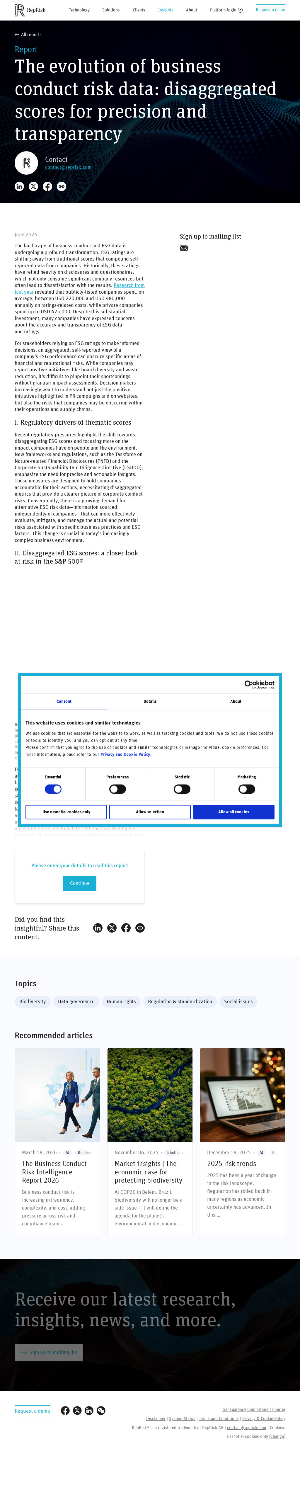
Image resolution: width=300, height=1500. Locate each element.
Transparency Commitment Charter (253, 1409)
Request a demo (270, 10)
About (191, 10)
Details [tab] (150, 701)
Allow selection (150, 812)
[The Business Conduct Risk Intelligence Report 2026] (57, 1141)
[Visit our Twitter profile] (77, 1411)
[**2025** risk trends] (242, 1141)
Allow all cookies (233, 812)
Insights (165, 10)
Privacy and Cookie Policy (125, 754)
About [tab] (236, 701)
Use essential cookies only (66, 812)
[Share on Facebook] (47, 186)
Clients (139, 10)
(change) (277, 1436)
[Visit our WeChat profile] (101, 1411)
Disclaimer (156, 1418)
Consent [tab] (64, 701)
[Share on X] (33, 186)
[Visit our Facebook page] (65, 1411)
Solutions (111, 10)
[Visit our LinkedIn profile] (89, 1411)
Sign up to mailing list (48, 1352)
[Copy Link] (61, 186)
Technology (79, 10)
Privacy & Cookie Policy (263, 1418)
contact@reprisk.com (68, 167)
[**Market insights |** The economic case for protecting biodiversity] (150, 1141)
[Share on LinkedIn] (19, 186)
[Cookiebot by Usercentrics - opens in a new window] (249, 684)
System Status (182, 1418)
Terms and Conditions (219, 1418)
